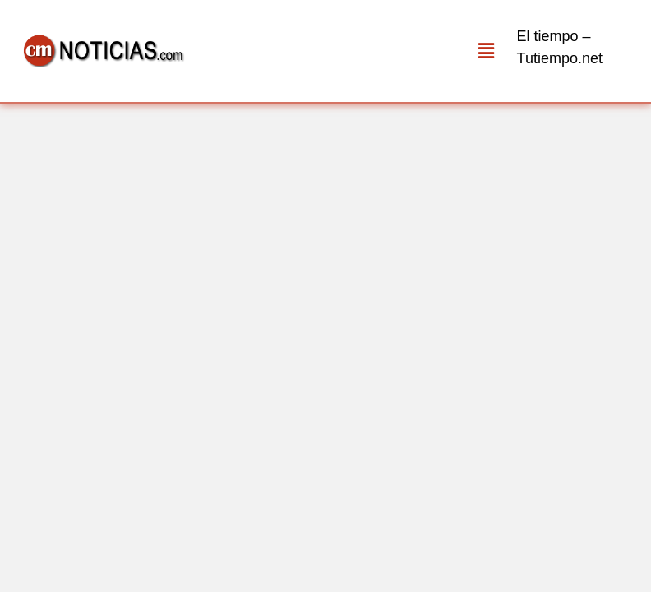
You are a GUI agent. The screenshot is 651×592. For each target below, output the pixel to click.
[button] (486, 51)
